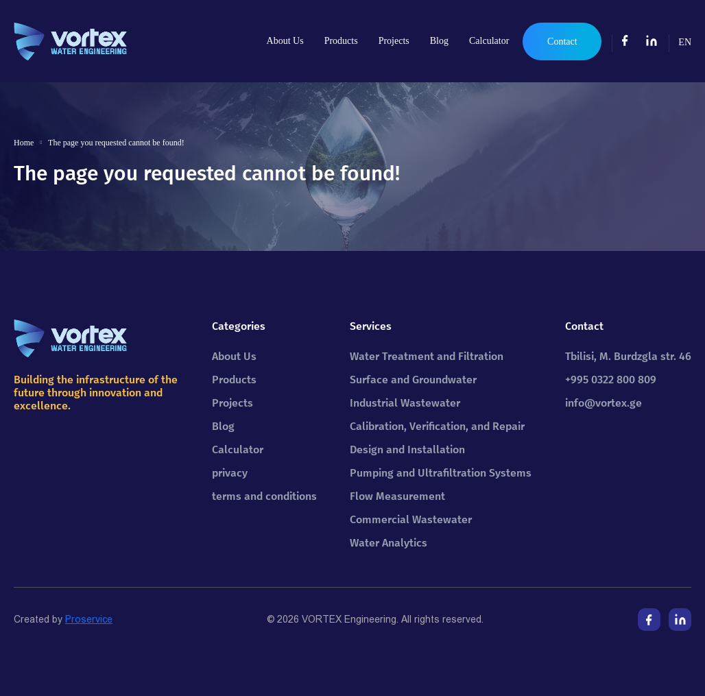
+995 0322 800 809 (610, 379)
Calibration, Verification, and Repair (437, 426)
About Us (285, 41)
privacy (230, 472)
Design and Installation (407, 449)
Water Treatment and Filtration (426, 356)
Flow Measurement (397, 496)
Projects (394, 41)
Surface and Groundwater (413, 379)
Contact (562, 41)
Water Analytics (388, 542)
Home (24, 142)
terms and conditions (264, 496)
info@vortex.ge (603, 402)
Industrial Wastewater (405, 402)
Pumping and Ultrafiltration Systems (440, 472)
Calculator (489, 41)
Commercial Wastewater (411, 519)
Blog (439, 41)
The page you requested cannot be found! (116, 142)
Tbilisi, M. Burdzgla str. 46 (628, 356)
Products (341, 41)
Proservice (88, 619)
